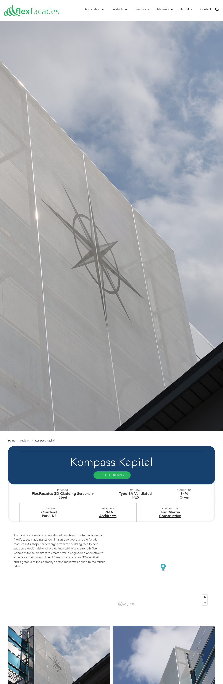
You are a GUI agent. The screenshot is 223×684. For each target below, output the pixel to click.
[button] (94, 9)
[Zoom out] (204, 602)
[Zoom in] (204, 597)
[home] (31, 10)
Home (11, 440)
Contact (205, 9)
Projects (25, 440)
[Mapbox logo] (126, 604)
